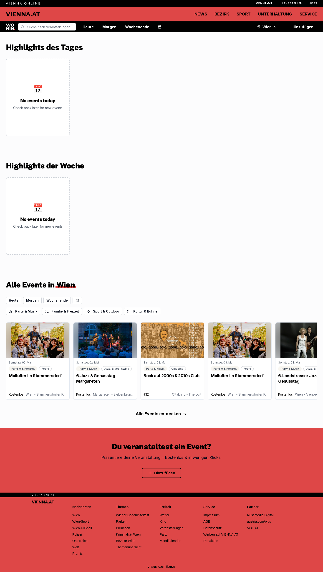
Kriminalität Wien (128, 534)
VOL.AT (252, 528)
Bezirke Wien (125, 541)
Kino (163, 521)
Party (163, 534)
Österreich (80, 541)
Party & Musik (23, 311)
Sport (244, 14)
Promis (77, 553)
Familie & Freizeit (62, 311)
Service (308, 14)
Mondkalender (170, 541)
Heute (88, 27)
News (200, 14)
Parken (121, 521)
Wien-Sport (80, 521)
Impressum (211, 515)
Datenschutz (212, 528)
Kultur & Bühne (142, 311)
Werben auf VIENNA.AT (220, 534)
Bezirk (221, 14)
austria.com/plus (259, 521)
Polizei (77, 534)
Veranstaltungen (171, 528)
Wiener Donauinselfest (132, 515)
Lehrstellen (292, 3)
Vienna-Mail (265, 3)
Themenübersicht (128, 547)
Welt (75, 547)
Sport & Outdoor (103, 311)
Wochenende (137, 27)
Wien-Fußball (82, 528)
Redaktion (210, 541)
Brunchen (123, 528)
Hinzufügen (300, 27)
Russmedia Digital (260, 515)
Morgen (109, 27)
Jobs (313, 3)
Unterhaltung (275, 14)
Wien (267, 27)
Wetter (164, 515)
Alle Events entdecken (161, 413)
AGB (206, 521)
